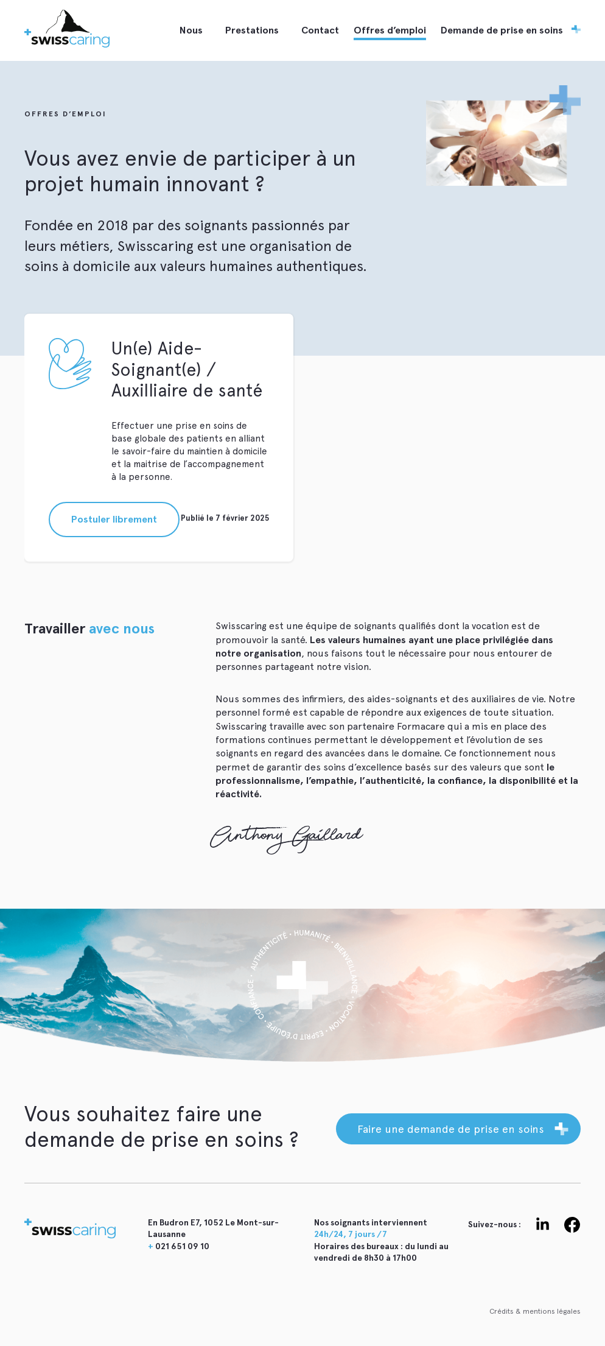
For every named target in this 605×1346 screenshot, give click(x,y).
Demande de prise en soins (502, 30)
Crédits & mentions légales (535, 1311)
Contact (320, 30)
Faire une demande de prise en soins (450, 1128)
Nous (191, 30)
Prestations (252, 30)
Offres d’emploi (390, 30)
